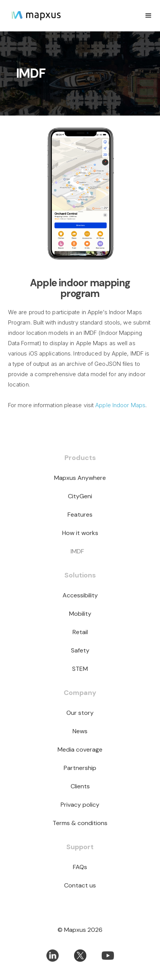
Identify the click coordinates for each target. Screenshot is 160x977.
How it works (80, 533)
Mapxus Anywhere (80, 478)
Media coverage (80, 749)
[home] (47, 15)
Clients (80, 786)
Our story (80, 713)
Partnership (80, 768)
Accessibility (80, 595)
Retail (80, 632)
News (80, 731)
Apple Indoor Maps (120, 405)
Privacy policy (80, 805)
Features (80, 515)
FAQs (80, 867)
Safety (80, 650)
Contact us (80, 885)
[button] (148, 15)
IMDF (77, 551)
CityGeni (80, 496)
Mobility (80, 614)
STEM (80, 669)
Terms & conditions (80, 823)
